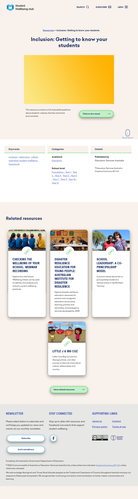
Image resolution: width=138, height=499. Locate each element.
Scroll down (127, 134)
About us (97, 421)
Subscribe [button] (25, 438)
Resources (48, 30)
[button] (83, 7)
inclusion (13, 156)
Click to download (91, 113)
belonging (24, 156)
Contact (116, 421)
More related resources (64, 389)
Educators (57, 160)
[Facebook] (53, 438)
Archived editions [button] (26, 449)
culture (34, 156)
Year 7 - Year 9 (60, 179)
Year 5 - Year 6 (70, 175)
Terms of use (119, 426)
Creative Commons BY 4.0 (108, 465)
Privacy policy (99, 426)
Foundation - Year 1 (61, 172)
